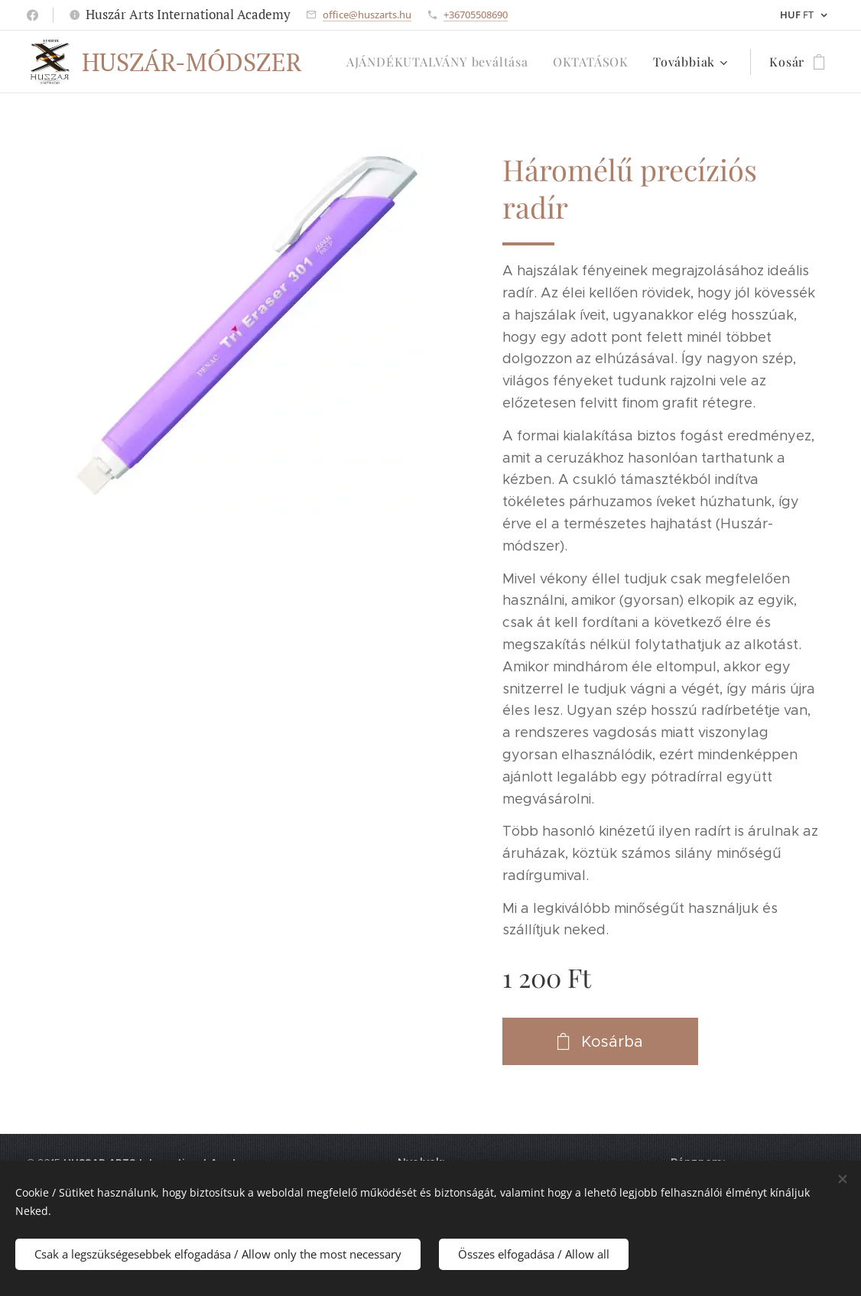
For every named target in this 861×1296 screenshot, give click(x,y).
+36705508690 (475, 14)
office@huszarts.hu (367, 14)
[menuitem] (442, 62)
